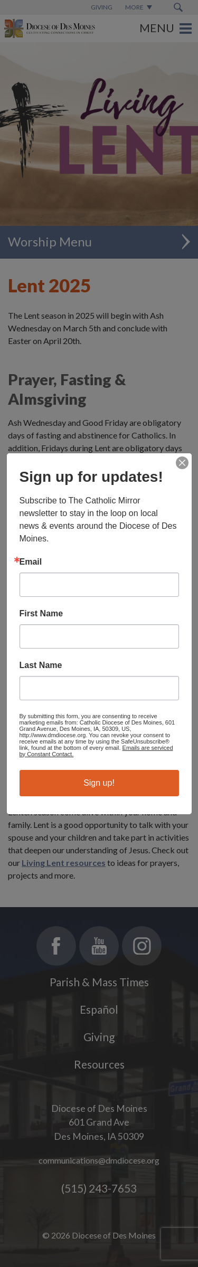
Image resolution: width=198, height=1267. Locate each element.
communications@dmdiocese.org (99, 1160)
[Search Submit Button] (178, 7)
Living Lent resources (87, 535)
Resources (99, 1064)
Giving (99, 1036)
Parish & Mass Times (99, 981)
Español (99, 1009)
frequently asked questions (95, 724)
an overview (103, 702)
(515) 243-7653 (99, 1188)
